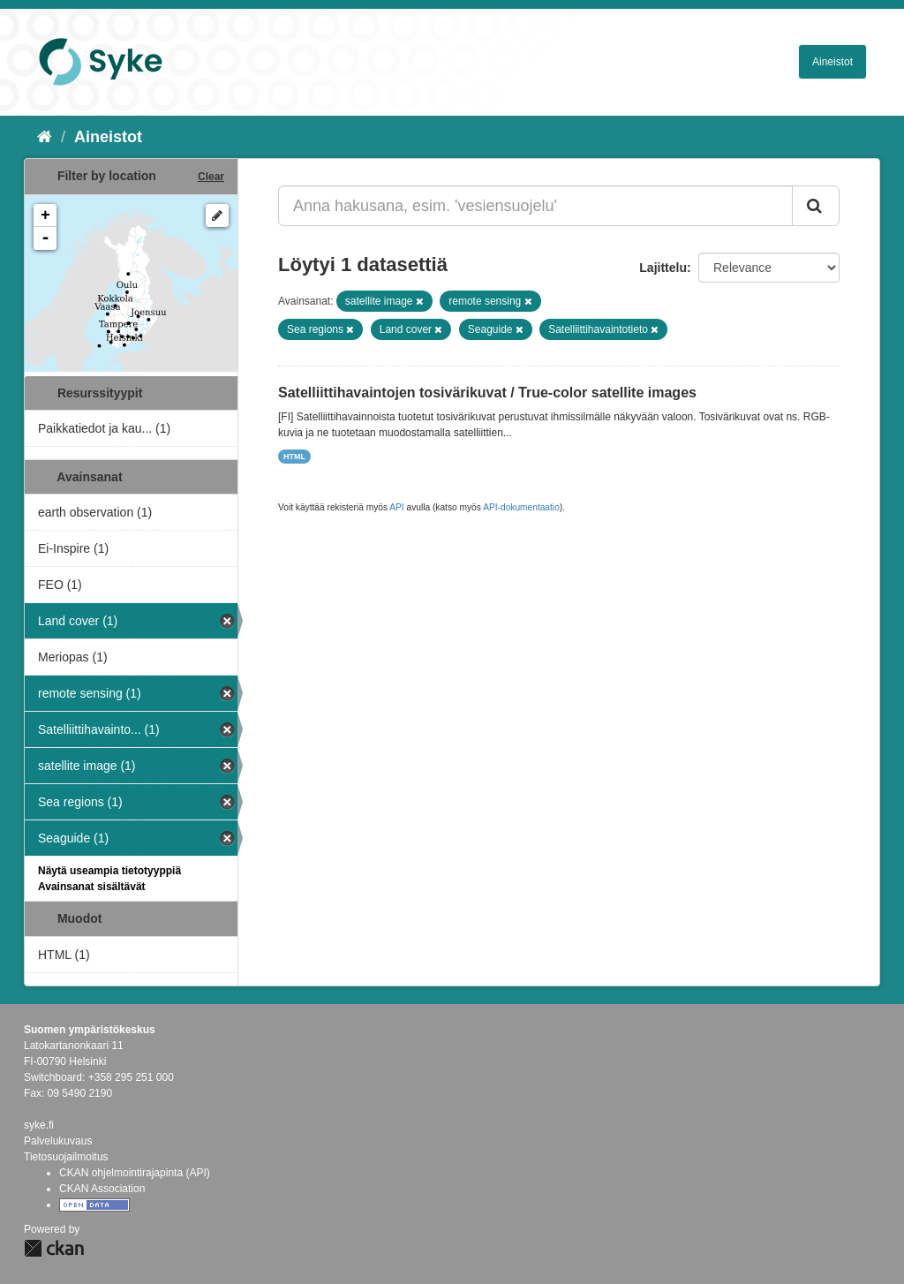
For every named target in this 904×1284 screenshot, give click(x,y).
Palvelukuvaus (58, 1141)
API (396, 507)
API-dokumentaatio (521, 507)
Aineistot (832, 62)
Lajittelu (663, 268)
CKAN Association (102, 1188)
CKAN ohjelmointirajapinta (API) (134, 1173)
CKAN (54, 1248)
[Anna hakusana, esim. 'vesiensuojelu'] (535, 205)
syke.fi (39, 1125)
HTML (294, 456)
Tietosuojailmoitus (66, 1157)
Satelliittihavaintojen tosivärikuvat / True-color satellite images (487, 392)
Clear (211, 176)
